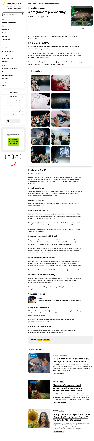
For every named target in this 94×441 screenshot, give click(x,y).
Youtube (17, 156)
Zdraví (4, 26)
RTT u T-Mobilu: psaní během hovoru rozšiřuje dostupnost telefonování (71, 310)
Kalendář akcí (13, 92)
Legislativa (5, 29)
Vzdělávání (5, 72)
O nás (4, 82)
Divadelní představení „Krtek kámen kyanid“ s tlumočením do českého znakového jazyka (67, 338)
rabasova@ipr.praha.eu (55, 282)
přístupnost (46, 290)
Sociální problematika (9, 23)
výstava (40, 290)
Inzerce (4, 65)
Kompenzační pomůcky (10, 68)
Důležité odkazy (7, 75)
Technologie (6, 40)
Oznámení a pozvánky (9, 51)
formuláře (41, 272)
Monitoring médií (7, 58)
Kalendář (5, 62)
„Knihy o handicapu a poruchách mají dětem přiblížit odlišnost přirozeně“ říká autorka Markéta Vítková (71, 367)
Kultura (4, 36)
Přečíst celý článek (58, 323)
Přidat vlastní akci (14, 121)
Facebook (9, 156)
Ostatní (4, 43)
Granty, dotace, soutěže (10, 55)
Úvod (29, 3)
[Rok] (16, 96)
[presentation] (39, 313)
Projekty (5, 79)
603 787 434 (37, 431)
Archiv (4, 85)
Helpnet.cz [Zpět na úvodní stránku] (15, 3)
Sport (4, 33)
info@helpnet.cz (48, 431)
